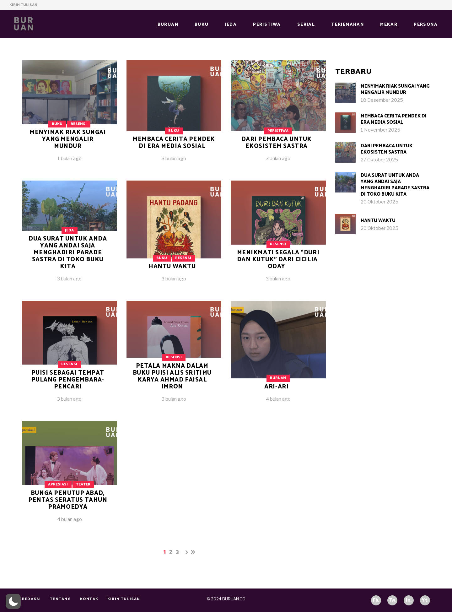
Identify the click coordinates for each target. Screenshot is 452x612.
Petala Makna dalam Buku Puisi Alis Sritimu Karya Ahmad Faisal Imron (172, 376)
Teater (83, 484)
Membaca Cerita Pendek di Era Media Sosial (173, 142)
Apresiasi (58, 484)
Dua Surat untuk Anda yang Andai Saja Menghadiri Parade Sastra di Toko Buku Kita (68, 252)
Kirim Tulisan (23, 5)
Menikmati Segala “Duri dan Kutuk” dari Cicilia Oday (278, 259)
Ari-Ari (276, 387)
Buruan (278, 378)
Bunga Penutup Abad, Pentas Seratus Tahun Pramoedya (67, 500)
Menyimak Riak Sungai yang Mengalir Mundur (68, 139)
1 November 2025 (380, 130)
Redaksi (31, 599)
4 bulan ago (278, 399)
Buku (57, 124)
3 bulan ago (174, 158)
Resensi (79, 124)
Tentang (60, 599)
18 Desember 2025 (382, 100)
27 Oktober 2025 (379, 160)
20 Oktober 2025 (379, 202)
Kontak (89, 599)
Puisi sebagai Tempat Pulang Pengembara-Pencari (67, 380)
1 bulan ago (69, 158)
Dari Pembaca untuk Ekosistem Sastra (276, 142)
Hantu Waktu (172, 266)
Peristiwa (277, 131)
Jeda (69, 230)
